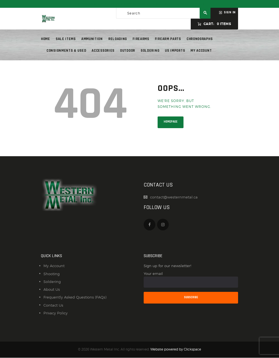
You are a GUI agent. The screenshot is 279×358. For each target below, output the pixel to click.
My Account (54, 265)
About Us (51, 289)
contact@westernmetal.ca (174, 197)
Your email (191, 279)
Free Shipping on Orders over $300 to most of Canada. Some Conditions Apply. (139, 4)
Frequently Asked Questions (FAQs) (74, 297)
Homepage (170, 122)
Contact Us (53, 305)
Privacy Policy (55, 313)
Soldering (52, 281)
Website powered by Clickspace (175, 349)
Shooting (51, 274)
